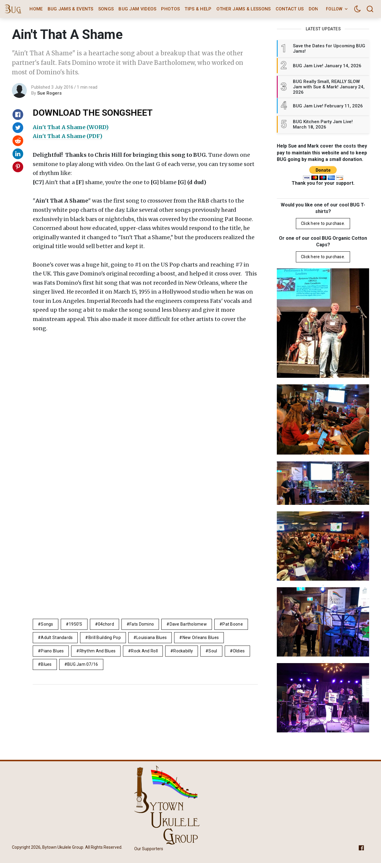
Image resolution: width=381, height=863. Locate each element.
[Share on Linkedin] (18, 153)
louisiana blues (151, 637)
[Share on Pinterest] (18, 167)
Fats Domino (141, 624)
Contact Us (290, 9)
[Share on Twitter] (18, 127)
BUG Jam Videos (137, 9)
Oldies (239, 651)
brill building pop (104, 637)
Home (36, 9)
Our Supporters (148, 848)
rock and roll (144, 651)
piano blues (52, 651)
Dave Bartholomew (188, 624)
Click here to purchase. (323, 223)
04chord (106, 624)
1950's (75, 624)
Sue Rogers (49, 93)
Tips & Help (198, 9)
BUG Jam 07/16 (82, 664)
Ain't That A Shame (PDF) (67, 136)
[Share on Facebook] (18, 114)
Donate (318, 9)
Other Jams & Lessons (243, 9)
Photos (170, 9)
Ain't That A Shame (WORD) (71, 127)
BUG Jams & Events (70, 9)
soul (212, 651)
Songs (106, 9)
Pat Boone (232, 624)
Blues (46, 664)
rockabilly (183, 651)
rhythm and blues (97, 651)
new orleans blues (200, 637)
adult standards (57, 637)
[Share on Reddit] (18, 140)
